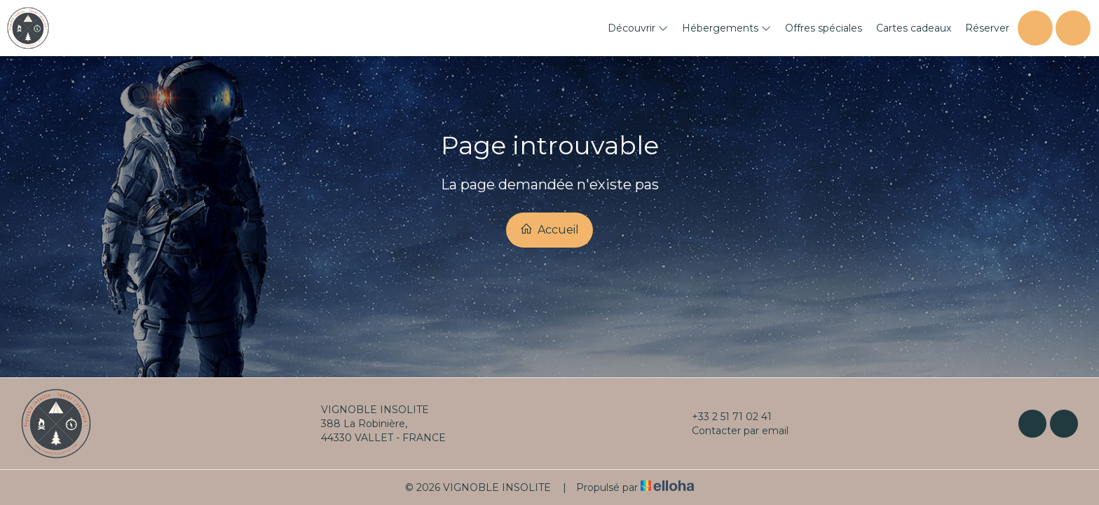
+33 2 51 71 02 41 (724, 416)
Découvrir (638, 28)
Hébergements (726, 28)
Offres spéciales (823, 28)
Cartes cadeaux (913, 28)
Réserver (987, 28)
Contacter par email (732, 430)
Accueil (549, 229)
